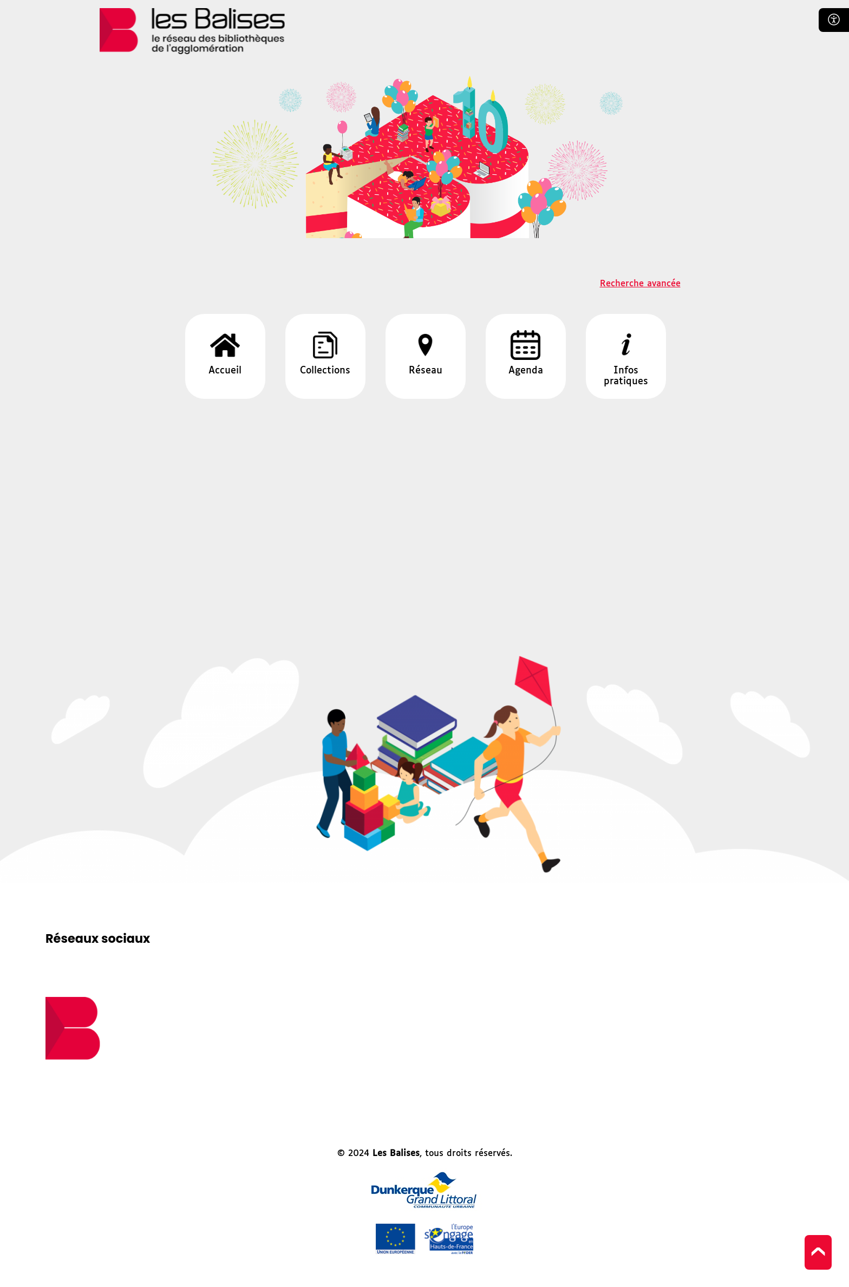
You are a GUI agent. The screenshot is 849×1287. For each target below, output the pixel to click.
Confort (834, 20)
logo (73, 1028)
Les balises (192, 31)
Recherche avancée (640, 283)
